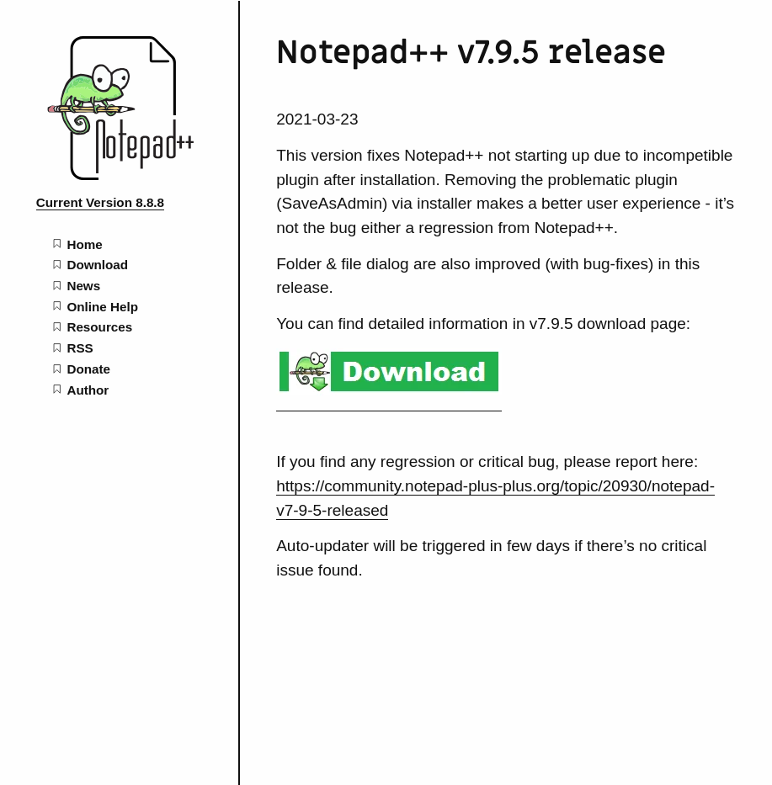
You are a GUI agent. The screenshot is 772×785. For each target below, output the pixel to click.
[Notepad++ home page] (119, 175)
